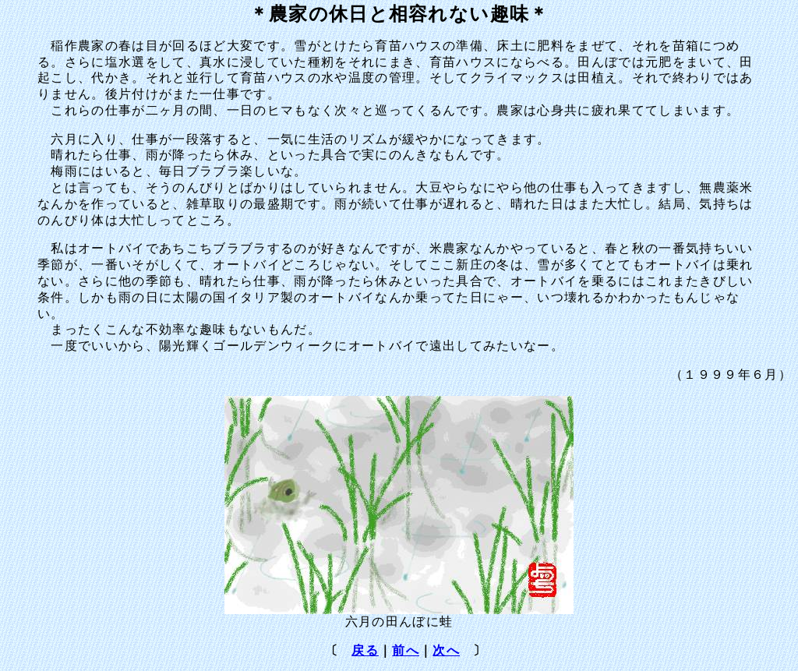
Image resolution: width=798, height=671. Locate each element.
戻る (365, 650)
